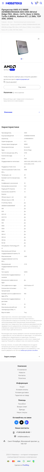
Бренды (22, 409)
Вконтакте (16, 422)
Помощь (22, 400)
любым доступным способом (29, 350)
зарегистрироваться (22, 79)
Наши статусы (22, 412)
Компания (22, 366)
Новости (22, 372)
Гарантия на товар (22, 395)
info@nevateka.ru (24, 436)
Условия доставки (22, 392)
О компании (22, 370)
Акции (22, 387)
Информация (22, 383)
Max (27, 422)
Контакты (22, 375)
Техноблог (22, 404)
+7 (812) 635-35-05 (23, 432)
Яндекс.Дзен (21, 422)
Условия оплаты (22, 390)
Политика (22, 378)
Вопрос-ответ (22, 407)
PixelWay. (26, 465)
